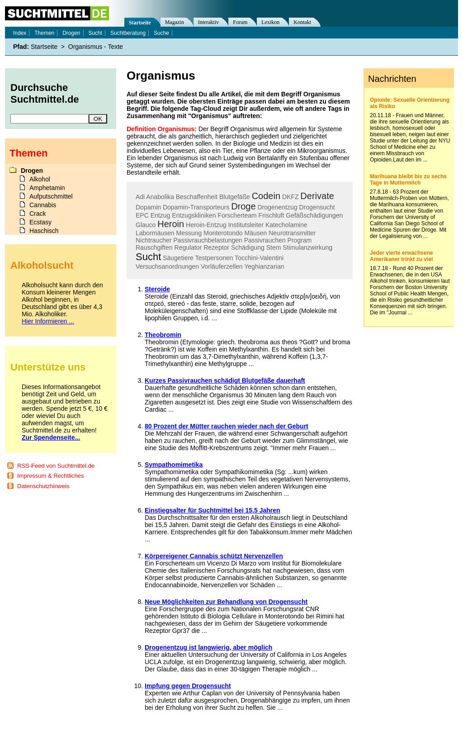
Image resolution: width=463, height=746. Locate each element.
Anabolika (160, 196)
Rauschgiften (154, 247)
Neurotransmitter (292, 233)
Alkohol (39, 179)
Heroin (170, 224)
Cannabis (42, 205)
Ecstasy (40, 222)
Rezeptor (216, 247)
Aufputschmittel (51, 196)
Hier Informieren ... (48, 321)
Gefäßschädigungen (314, 215)
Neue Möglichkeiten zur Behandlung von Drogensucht (226, 601)
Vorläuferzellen (222, 266)
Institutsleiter (246, 224)
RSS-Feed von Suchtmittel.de (55, 465)
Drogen (71, 33)
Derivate (317, 196)
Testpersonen (214, 257)
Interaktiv (208, 22)
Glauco (146, 224)
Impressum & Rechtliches (50, 475)
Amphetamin (47, 187)
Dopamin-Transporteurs (196, 207)
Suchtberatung (128, 33)
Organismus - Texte (95, 46)
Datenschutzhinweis (43, 486)
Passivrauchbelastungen (207, 240)
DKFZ (290, 196)
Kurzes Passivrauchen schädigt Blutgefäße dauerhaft (225, 380)
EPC (142, 215)
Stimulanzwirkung (307, 247)
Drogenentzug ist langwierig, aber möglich (208, 647)
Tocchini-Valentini (259, 257)
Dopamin (148, 207)
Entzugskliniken (194, 215)
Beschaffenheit (196, 196)
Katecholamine (286, 224)
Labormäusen (155, 233)
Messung (189, 233)
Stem (273, 247)
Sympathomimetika (174, 464)
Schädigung (248, 247)
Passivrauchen (265, 240)
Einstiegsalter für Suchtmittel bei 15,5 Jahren (212, 510)
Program (299, 240)
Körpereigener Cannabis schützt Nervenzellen (214, 556)
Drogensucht (317, 207)
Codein (266, 196)
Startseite (140, 22)
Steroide (157, 289)
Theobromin (163, 334)
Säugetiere (178, 257)
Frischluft (271, 215)
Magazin (174, 22)
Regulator (188, 247)
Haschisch (44, 230)
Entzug (160, 215)
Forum (240, 22)
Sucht (148, 256)
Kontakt (302, 22)
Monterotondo (222, 233)
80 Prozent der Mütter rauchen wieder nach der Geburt (226, 426)
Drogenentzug (278, 207)
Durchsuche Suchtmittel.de (44, 93)
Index (19, 33)
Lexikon (270, 22)
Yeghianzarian (264, 266)
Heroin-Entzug (206, 224)
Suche (161, 33)
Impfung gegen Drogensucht (188, 685)
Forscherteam (236, 215)
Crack (37, 213)
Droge (243, 206)
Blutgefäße (234, 196)
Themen (44, 33)
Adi (140, 196)
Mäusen (256, 233)
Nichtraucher (153, 240)
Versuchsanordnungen (167, 266)
